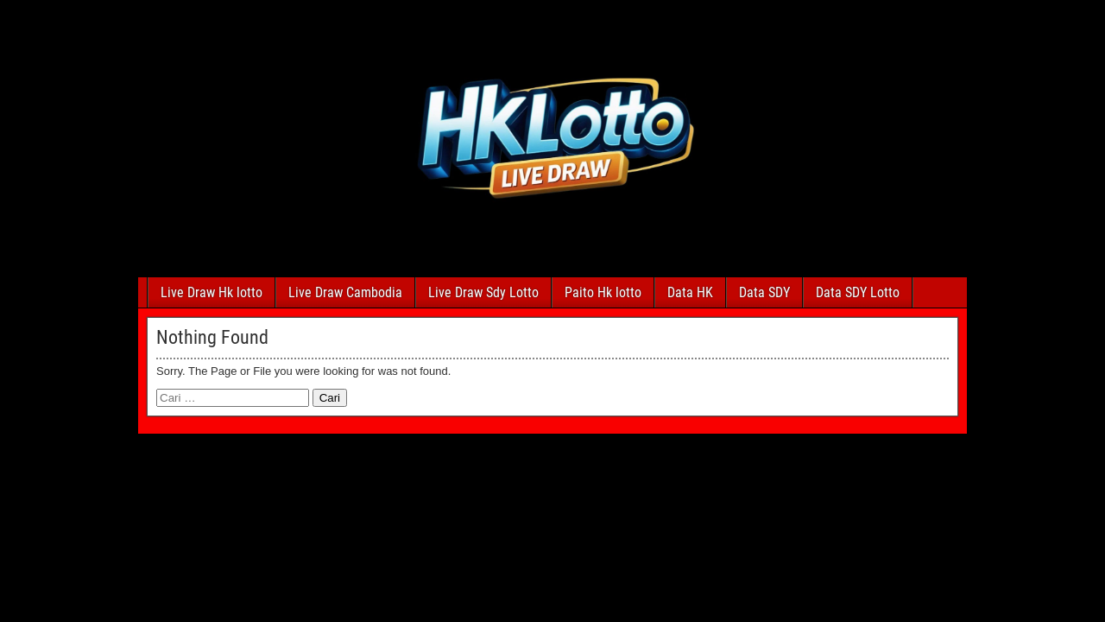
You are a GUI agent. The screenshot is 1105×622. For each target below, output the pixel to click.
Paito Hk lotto (603, 292)
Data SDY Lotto (858, 292)
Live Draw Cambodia (345, 292)
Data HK (690, 292)
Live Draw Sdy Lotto (483, 292)
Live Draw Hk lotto (211, 292)
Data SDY (764, 292)
